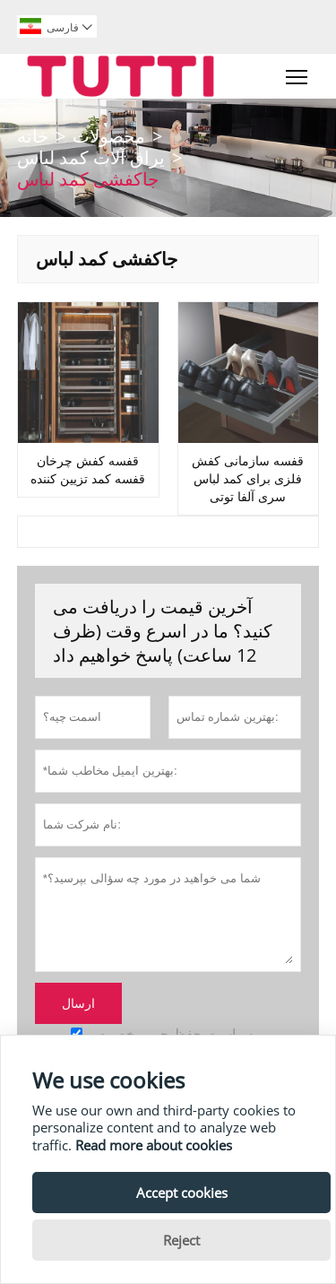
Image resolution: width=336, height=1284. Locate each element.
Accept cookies (182, 1193)
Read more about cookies (153, 1145)
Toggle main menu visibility (298, 72)
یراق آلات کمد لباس (91, 157)
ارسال (78, 1003)
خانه (32, 136)
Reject (181, 1240)
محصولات (109, 136)
